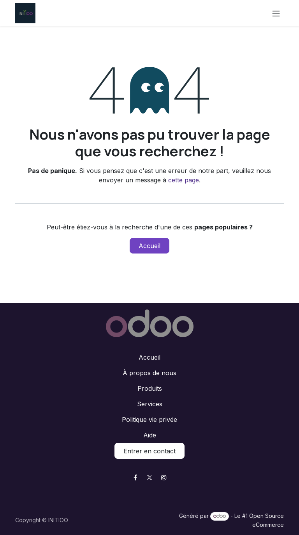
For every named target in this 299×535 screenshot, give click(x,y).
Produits (149, 388)
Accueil (149, 246)
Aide (149, 435)
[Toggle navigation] (276, 13)
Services (149, 404)
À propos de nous (149, 373)
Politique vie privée (149, 419)
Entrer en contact (149, 451)
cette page (183, 180)
